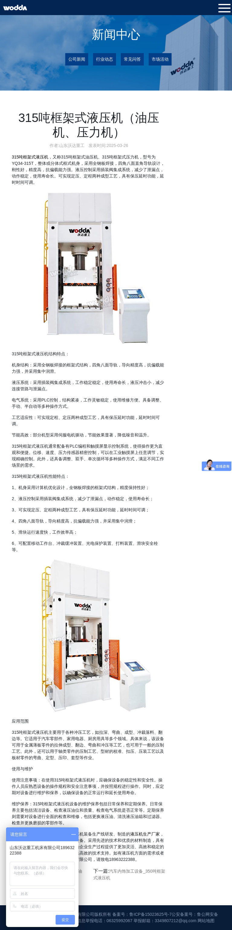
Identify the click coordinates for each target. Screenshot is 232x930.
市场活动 (160, 59)
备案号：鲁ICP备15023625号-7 (142, 914)
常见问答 (132, 59)
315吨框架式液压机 (30, 157)
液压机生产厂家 (145, 834)
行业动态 (104, 59)
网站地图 (206, 920)
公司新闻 (76, 59)
